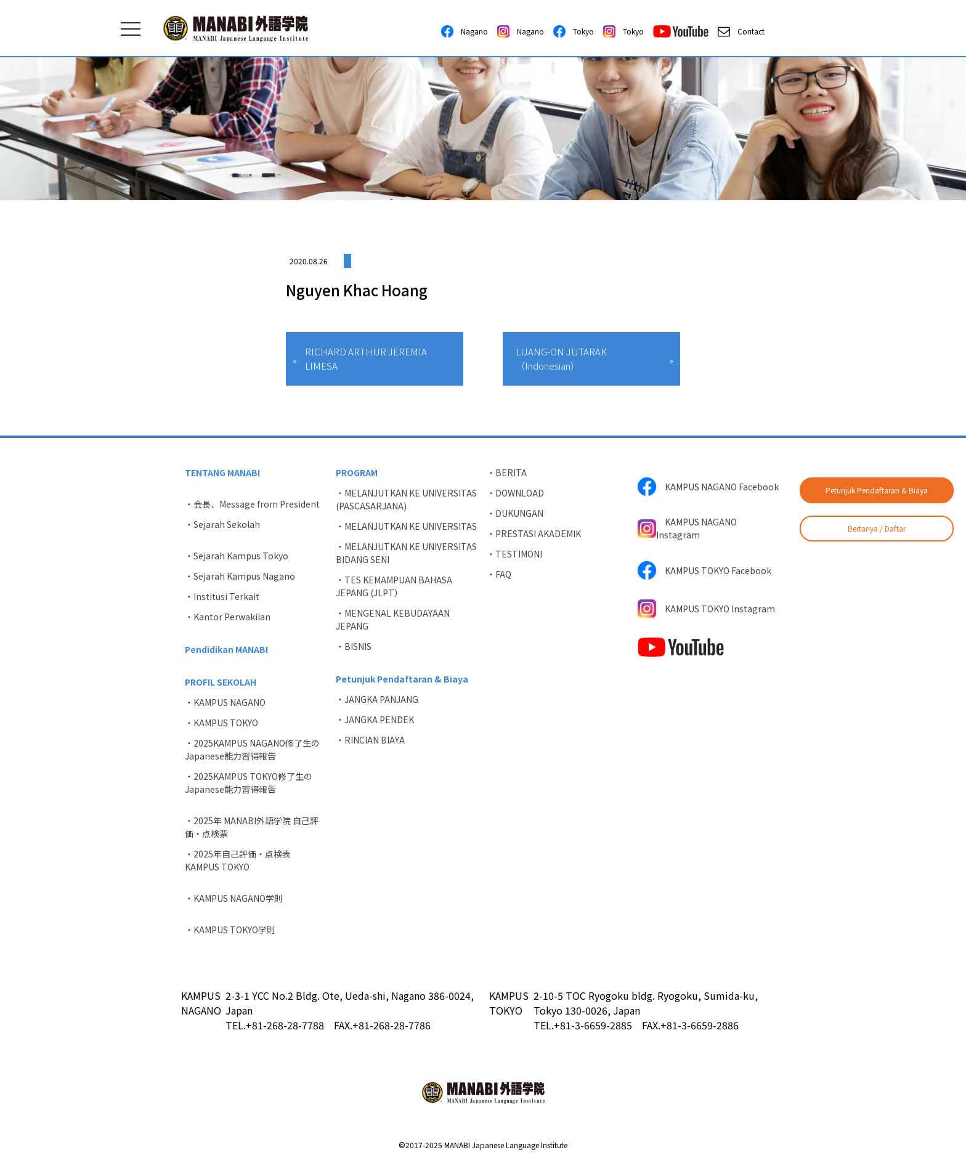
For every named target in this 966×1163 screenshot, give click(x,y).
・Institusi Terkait (222, 596)
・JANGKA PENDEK (375, 719)
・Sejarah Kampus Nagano (240, 576)
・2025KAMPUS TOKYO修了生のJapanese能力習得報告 (248, 782)
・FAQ (499, 574)
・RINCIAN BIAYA (370, 740)
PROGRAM (357, 472)
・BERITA (507, 472)
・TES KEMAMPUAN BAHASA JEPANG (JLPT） (394, 586)
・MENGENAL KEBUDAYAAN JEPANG (393, 619)
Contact (741, 31)
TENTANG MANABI (222, 472)
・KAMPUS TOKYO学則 (230, 929)
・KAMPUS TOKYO (221, 722)
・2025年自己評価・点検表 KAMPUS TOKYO (242, 860)
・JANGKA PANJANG (377, 699)
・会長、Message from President (252, 504)
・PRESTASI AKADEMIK (534, 533)
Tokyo (573, 31)
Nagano (464, 31)
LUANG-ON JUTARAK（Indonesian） (561, 358)
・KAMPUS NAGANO (225, 702)
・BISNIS (353, 646)
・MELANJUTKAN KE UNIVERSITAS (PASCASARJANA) (406, 499)
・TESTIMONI (514, 554)
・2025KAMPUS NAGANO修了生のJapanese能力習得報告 (252, 749)
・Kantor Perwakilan (227, 616)
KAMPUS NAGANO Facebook (708, 486)
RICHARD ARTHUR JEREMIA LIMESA (366, 358)
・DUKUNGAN (515, 513)
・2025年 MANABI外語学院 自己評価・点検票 (252, 827)
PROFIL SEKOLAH (220, 682)
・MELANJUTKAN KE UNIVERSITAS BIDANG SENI (406, 552)
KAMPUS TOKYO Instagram (706, 608)
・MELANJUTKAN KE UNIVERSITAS (406, 526)
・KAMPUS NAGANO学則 (234, 898)
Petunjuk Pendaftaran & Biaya (877, 490)
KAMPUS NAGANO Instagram (687, 528)
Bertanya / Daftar (877, 528)
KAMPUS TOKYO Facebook (704, 570)
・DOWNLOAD (515, 493)
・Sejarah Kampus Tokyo (236, 555)
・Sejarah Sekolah (222, 524)
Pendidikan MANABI (226, 649)
